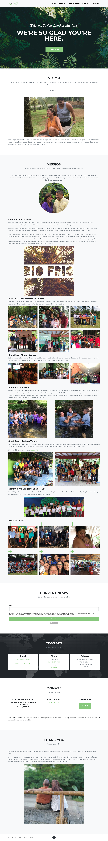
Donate (96, 6)
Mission (61, 6)
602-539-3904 (54, 668)
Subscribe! (54, 619)
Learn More (54, 49)
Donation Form (54, 702)
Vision (53, 6)
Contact (86, 6)
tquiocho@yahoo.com (23, 660)
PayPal (85, 706)
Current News (74, 6)
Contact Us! (34, 450)
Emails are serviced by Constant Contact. (66, 614)
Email (11, 605)
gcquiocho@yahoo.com (23, 663)
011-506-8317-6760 (54, 662)
